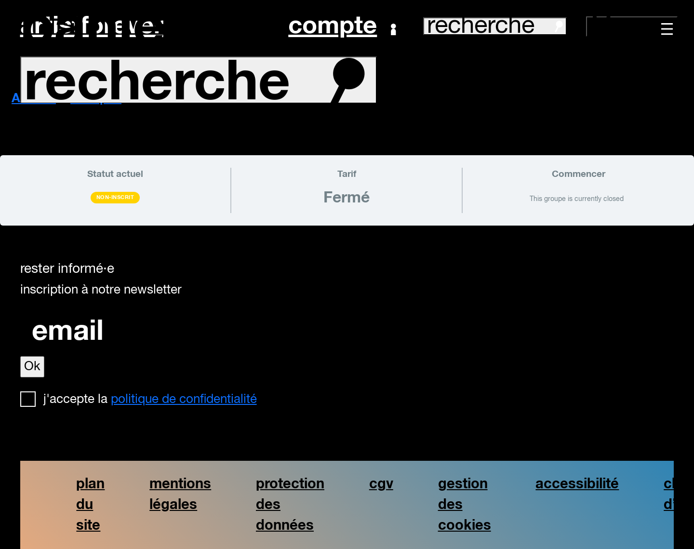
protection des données (290, 505)
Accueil (34, 99)
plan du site (90, 505)
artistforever (91, 26)
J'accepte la (150, 399)
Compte (342, 26)
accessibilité (577, 484)
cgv (381, 484)
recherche (495, 26)
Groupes (95, 99)
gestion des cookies (464, 505)
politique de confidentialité (184, 399)
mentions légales (180, 494)
